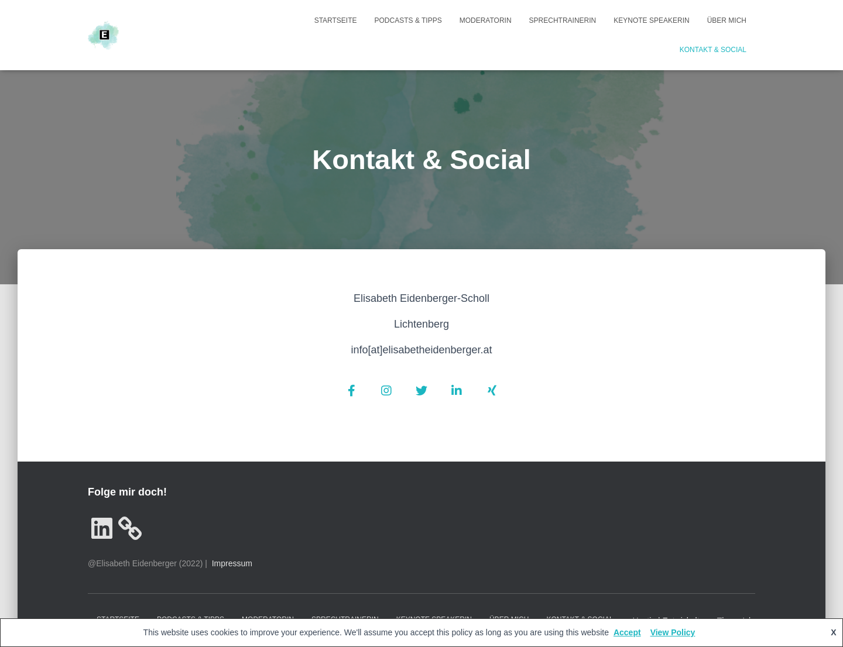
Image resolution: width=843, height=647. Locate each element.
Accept (627, 632)
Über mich (726, 20)
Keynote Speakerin (651, 20)
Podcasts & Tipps (408, 20)
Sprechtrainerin (563, 20)
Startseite (335, 20)
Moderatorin (486, 20)
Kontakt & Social (713, 50)
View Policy (672, 632)
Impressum (232, 563)
